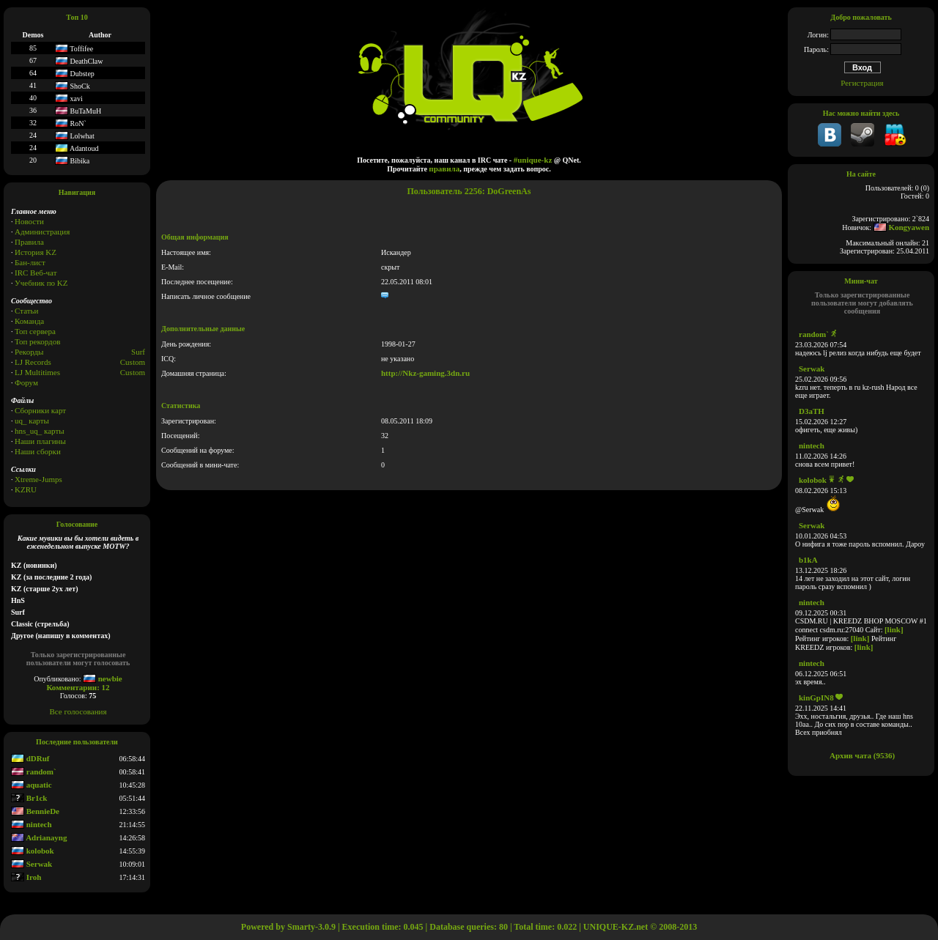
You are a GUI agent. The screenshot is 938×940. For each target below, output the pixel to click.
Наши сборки (38, 451)
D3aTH (811, 411)
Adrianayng (39, 837)
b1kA (808, 559)
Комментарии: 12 (77, 687)
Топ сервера (35, 331)
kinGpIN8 (816, 697)
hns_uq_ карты (39, 430)
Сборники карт (40, 410)
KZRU (26, 489)
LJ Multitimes (37, 372)
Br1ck (29, 797)
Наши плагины (40, 441)
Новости (29, 221)
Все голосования (78, 711)
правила (444, 168)
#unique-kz (533, 159)
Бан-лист (30, 262)
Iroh (26, 877)
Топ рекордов (37, 341)
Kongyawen (901, 227)
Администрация (42, 231)
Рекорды (29, 351)
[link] (894, 629)
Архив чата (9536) (862, 755)
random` (33, 771)
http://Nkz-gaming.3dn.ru (425, 373)
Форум (26, 382)
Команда (29, 321)
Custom (132, 362)
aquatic (31, 784)
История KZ (35, 252)
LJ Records (33, 362)
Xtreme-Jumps (38, 479)
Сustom (132, 372)
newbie (102, 678)
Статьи (26, 310)
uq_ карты (32, 420)
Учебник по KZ (41, 282)
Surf (138, 351)
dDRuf (30, 758)
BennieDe (35, 811)
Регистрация (862, 82)
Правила (29, 241)
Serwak (31, 863)
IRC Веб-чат (36, 272)
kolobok (32, 850)
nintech (31, 824)
